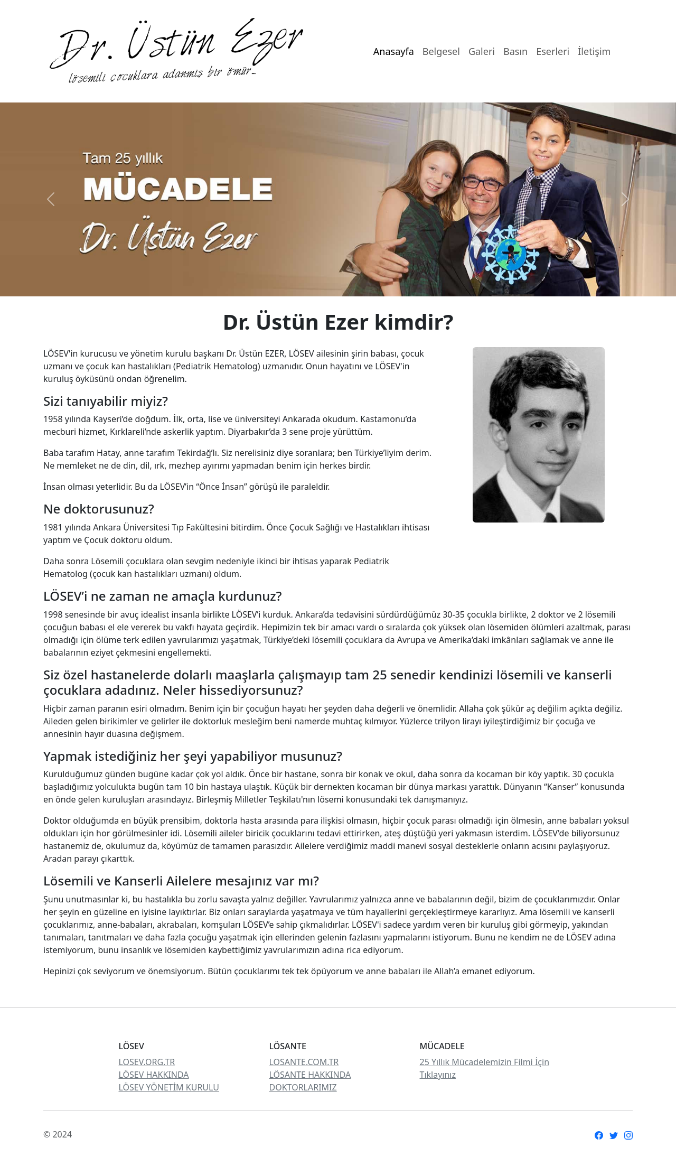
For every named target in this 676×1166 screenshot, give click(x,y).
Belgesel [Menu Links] (441, 51)
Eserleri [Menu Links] (552, 51)
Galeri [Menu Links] (481, 51)
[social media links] (599, 1134)
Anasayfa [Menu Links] (393, 51)
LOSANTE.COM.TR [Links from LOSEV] (304, 1062)
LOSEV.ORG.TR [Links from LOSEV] (147, 1062)
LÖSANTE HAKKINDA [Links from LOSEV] (310, 1074)
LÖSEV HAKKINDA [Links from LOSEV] (154, 1074)
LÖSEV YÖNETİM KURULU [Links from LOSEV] (169, 1087)
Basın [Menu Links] (515, 51)
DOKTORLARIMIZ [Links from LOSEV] (303, 1087)
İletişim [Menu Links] (594, 51)
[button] (50, 199)
